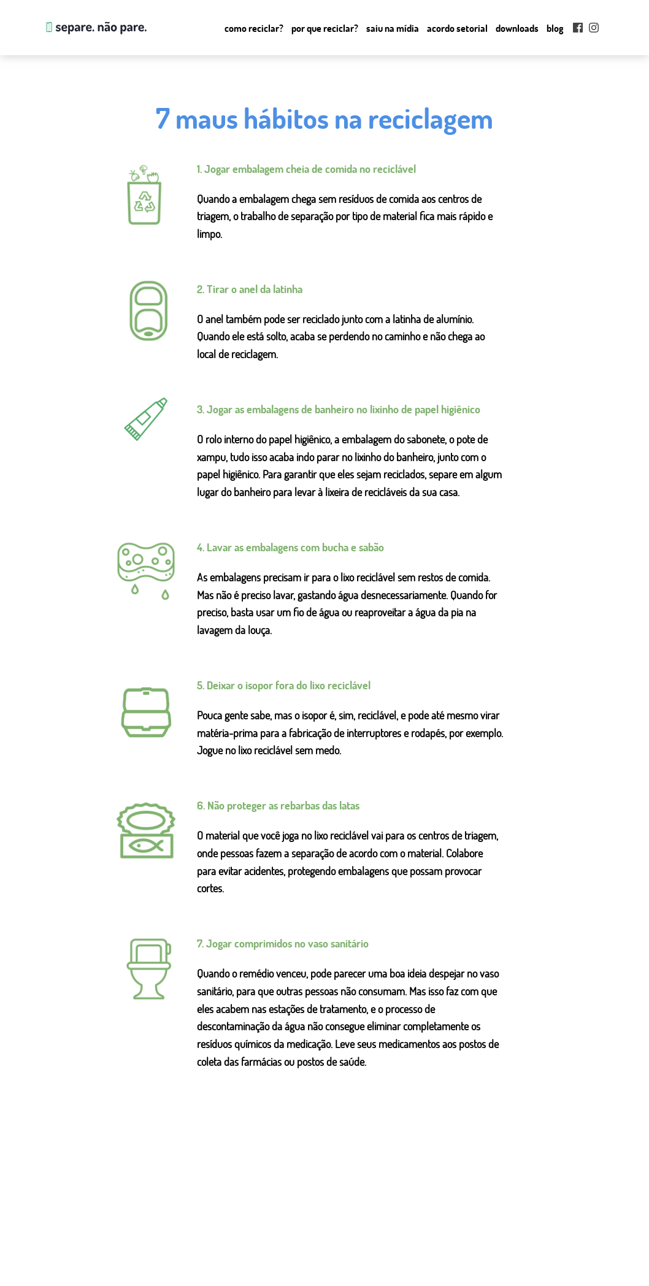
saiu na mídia (231, 1260)
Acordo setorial (457, 28)
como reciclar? (234, 1231)
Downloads (517, 28)
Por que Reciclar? (324, 28)
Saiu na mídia (392, 28)
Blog (555, 28)
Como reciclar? (254, 28)
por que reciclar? (237, 1246)
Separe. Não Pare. (95, 27)
